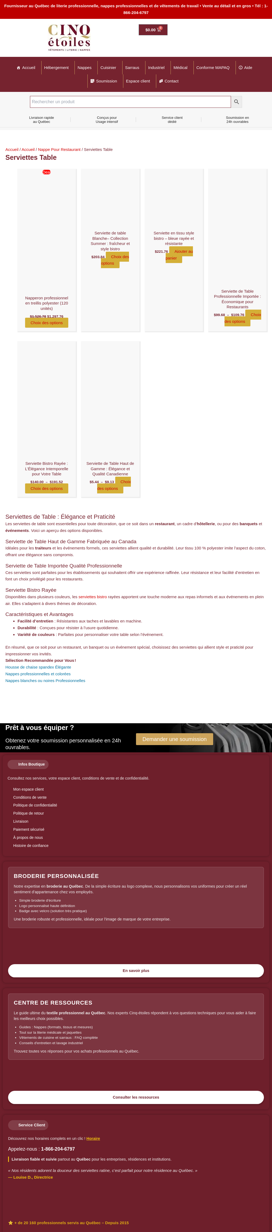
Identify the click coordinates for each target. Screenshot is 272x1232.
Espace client (138, 81)
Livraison (20, 821)
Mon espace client (28, 789)
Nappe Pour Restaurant (59, 149)
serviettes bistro (93, 596)
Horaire (93, 1138)
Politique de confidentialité (35, 805)
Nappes (84, 67)
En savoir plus (136, 970)
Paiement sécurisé (28, 829)
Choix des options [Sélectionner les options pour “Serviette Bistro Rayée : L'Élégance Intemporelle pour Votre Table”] (46, 488)
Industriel (156, 67)
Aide (248, 67)
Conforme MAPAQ (213, 67)
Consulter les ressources (136, 1097)
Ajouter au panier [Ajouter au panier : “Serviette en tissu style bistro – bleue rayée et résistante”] (179, 254)
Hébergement (56, 67)
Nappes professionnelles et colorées (38, 674)
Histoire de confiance (31, 845)
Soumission (106, 81)
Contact (172, 81)
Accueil (28, 67)
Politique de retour (28, 813)
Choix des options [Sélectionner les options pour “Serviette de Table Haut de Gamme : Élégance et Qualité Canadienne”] (114, 485)
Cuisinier (108, 67)
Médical (181, 67)
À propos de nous (28, 837)
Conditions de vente (30, 797)
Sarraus (132, 67)
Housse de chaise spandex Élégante (38, 667)
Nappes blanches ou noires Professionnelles (45, 680)
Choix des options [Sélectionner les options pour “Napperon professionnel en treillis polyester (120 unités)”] (46, 322)
